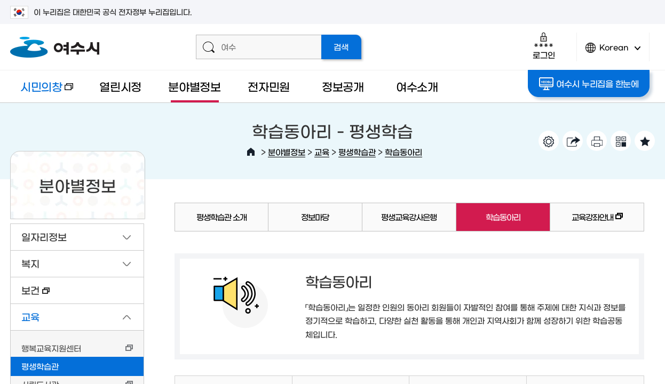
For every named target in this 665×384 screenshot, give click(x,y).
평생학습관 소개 (221, 217)
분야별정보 (194, 86)
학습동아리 (403, 152)
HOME (251, 152)
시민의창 (41, 91)
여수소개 (417, 86)
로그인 (544, 46)
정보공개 (343, 86)
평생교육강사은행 (409, 217)
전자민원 (269, 86)
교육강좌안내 (586, 222)
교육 (321, 152)
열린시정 (120, 86)
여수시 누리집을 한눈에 (589, 83)
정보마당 (315, 217)
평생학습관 (357, 152)
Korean (613, 52)
